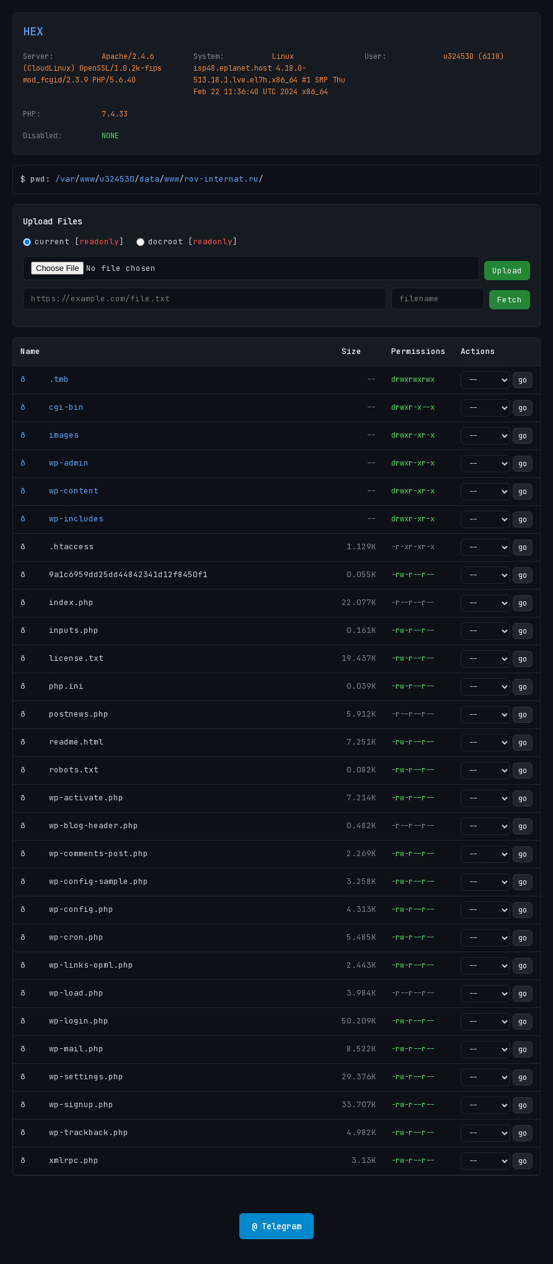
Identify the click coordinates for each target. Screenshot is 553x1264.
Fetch (509, 299)
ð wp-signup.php (66, 1104)
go (522, 380)
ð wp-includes (62, 518)
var (67, 179)
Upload (507, 270)
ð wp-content (59, 490)
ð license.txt (62, 658)
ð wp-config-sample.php (84, 881)
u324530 (117, 179)
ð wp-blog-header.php (79, 825)
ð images (49, 435)
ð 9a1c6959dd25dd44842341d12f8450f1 (114, 574)
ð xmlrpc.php (59, 1160)
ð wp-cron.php (62, 937)
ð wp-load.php (62, 993)
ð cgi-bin (52, 407)
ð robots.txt (59, 769)
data (149, 179)
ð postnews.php (64, 714)
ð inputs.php (59, 630)
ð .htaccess (57, 546)
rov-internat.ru (221, 179)
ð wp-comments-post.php (84, 853)
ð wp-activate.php (71, 797)
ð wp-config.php (66, 909)
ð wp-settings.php (71, 1076)
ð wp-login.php (64, 1020)
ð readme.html (62, 741)
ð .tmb (44, 379)
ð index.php (57, 602)
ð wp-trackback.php (74, 1132)
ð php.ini (52, 686)
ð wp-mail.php (62, 1048)
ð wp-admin (54, 462)
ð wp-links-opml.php (76, 965)
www (87, 179)
